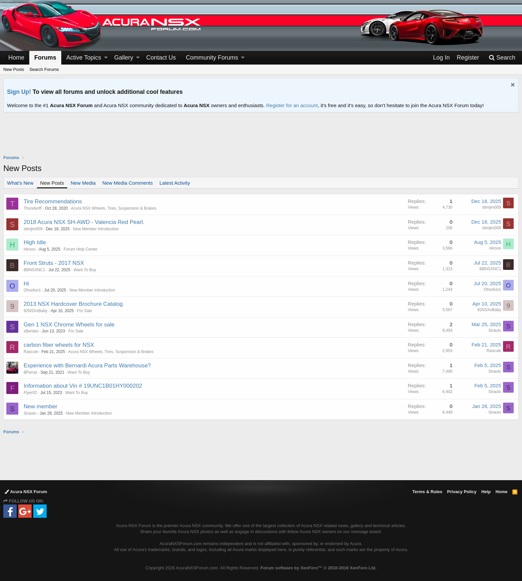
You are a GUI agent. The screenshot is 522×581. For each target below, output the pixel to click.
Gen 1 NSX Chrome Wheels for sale (69, 324)
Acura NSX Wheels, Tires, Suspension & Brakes (113, 208)
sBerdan (31, 331)
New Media (83, 183)
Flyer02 (30, 392)
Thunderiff (33, 208)
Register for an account (292, 105)
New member (40, 406)
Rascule (31, 351)
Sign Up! (19, 92)
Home (16, 57)
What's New (20, 183)
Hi (26, 284)
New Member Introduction (96, 229)
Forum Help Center (81, 249)
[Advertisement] (261, 138)
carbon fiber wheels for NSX (59, 345)
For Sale (84, 310)
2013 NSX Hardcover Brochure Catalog (73, 304)
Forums (45, 57)
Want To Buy (85, 270)
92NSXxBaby (35, 310)
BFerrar (30, 372)
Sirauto (494, 330)
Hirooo (29, 249)
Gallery (123, 57)
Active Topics (83, 57)
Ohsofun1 (32, 290)
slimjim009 (491, 207)
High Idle (35, 242)
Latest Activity (174, 183)
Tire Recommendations (53, 201)
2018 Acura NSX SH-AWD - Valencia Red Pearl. (84, 222)
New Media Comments (127, 183)
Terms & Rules (427, 491)
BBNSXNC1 (34, 270)
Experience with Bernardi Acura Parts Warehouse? (87, 365)
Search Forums (44, 69)
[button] (106, 58)
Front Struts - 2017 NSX (54, 263)
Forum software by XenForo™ (318, 567)
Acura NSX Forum (26, 491)
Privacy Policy (461, 491)
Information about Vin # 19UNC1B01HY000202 (83, 386)
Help (486, 491)
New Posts (13, 69)
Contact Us (161, 57)
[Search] (502, 58)
